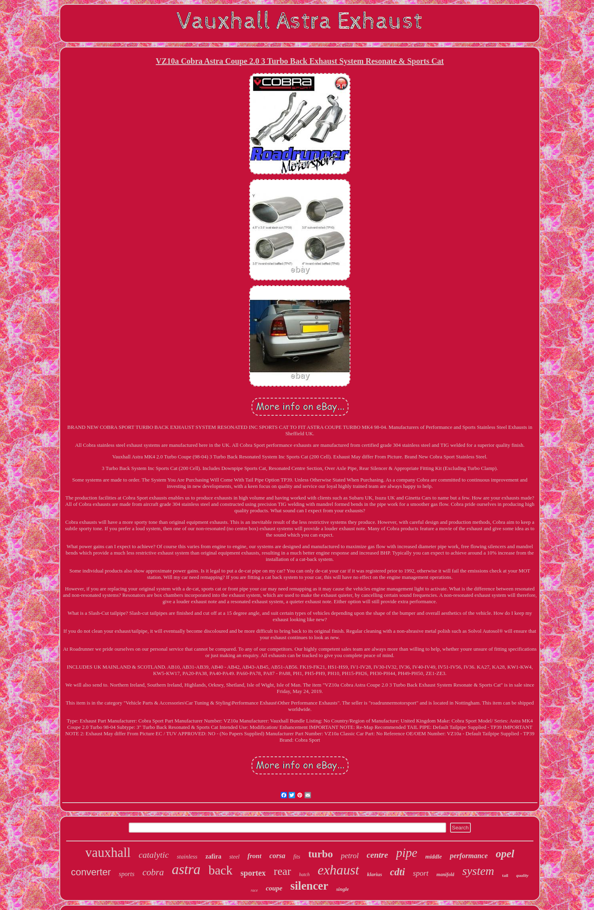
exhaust (338, 870)
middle (433, 856)
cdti (397, 872)
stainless (187, 856)
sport (421, 873)
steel (234, 857)
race (254, 890)
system (478, 870)
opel (505, 854)
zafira (213, 856)
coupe (274, 888)
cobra (153, 872)
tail (505, 875)
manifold (445, 874)
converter (91, 872)
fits (296, 857)
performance (469, 856)
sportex (253, 873)
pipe (406, 853)
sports (126, 874)
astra (186, 869)
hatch (304, 874)
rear (282, 871)
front (255, 856)
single (342, 889)
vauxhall (108, 852)
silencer (309, 885)
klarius (374, 874)
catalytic (154, 855)
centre (377, 855)
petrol (350, 855)
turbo (320, 854)
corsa (277, 856)
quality (522, 875)
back (220, 870)
